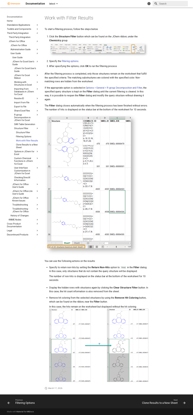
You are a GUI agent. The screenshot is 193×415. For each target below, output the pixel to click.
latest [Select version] (52, 3)
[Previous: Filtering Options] (22, 402)
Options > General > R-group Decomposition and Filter (114, 87)
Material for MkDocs (25, 411)
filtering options (70, 61)
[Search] (170, 3)
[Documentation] (14, 4)
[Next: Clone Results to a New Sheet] (163, 402)
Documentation (14, 17)
